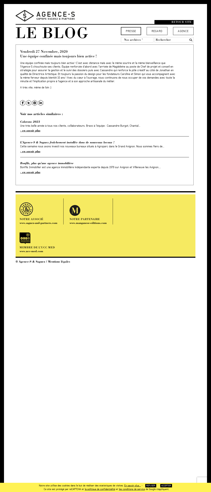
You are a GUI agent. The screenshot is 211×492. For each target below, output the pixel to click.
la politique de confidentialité (100, 489)
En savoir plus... (132, 485)
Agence (183, 31)
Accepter (166, 486)
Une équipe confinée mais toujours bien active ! (58, 56)
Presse (131, 31)
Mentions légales (59, 261)
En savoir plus (31, 130)
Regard (157, 31)
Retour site (181, 22)
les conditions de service (132, 489)
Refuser (150, 486)
